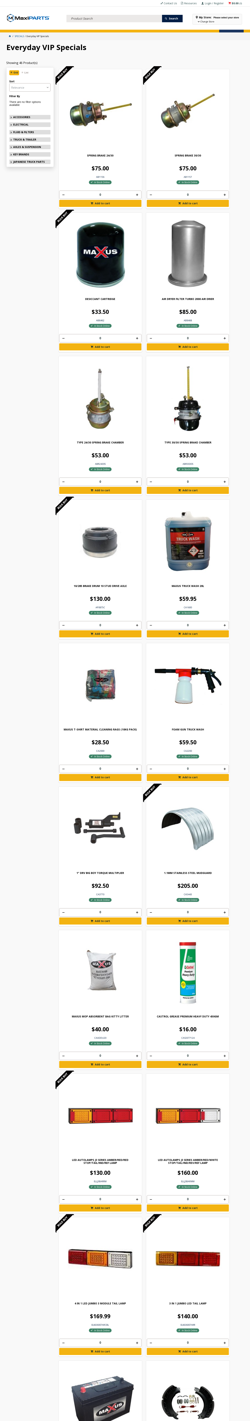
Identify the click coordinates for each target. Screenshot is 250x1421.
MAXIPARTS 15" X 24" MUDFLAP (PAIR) (126, 1041)
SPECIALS (124, 27)
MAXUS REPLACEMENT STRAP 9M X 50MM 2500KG (173, 732)
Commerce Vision (145, 1416)
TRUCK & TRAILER (67, 27)
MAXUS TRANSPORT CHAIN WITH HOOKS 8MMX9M (126, 835)
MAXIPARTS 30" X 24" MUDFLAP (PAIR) (220, 1143)
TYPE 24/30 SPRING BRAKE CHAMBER (80, 216)
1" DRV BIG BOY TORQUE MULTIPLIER (173, 318)
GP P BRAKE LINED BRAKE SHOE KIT (126, 629)
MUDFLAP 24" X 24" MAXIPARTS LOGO (80, 1143)
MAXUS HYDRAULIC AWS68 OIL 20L (127, 732)
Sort (11, 81)
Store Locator (140, 27)
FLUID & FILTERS (48, 27)
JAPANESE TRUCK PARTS (29, 162)
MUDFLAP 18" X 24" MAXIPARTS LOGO (173, 1041)
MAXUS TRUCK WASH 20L (220, 214)
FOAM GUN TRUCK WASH (127, 316)
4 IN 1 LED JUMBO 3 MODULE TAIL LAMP (80, 527)
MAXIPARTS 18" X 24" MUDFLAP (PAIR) (220, 1041)
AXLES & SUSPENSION (89, 27)
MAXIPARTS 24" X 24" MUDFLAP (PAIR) (126, 1143)
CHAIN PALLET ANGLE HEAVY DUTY (173, 835)
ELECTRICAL (31, 27)
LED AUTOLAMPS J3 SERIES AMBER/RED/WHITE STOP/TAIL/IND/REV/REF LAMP (220, 424)
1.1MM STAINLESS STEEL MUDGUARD (220, 318)
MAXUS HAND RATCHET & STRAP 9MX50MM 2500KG (80, 835)
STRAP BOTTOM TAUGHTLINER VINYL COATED (220, 836)
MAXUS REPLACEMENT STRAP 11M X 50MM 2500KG (220, 732)
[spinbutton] (80, 150)
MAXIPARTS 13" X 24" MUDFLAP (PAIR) (220, 938)
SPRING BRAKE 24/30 (80, 111)
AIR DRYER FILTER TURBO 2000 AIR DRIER (220, 113)
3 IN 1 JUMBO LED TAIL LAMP (126, 525)
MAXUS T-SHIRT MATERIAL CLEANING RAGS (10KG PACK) (80, 319)
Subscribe (232, 1317)
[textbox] (114, 14)
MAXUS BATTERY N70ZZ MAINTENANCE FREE (173, 527)
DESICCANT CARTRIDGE (174, 111)
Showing (21, 63)
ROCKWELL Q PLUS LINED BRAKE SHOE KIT (80, 732)
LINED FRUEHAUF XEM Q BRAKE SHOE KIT (220, 527)
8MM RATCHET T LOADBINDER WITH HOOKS (80, 938)
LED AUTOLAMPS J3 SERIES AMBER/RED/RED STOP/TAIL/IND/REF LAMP (173, 422)
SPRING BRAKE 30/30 (127, 111)
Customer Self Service (118, 1416)
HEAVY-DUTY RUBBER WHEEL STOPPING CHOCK (126, 1246)
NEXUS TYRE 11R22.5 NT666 (80, 1244)
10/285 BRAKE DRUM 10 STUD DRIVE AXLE (173, 216)
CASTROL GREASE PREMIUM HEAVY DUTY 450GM (127, 421)
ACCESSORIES (15, 27)
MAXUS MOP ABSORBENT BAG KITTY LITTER (80, 421)
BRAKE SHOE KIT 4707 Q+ (220, 628)
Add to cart (82, 159)
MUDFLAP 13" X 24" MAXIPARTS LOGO (173, 938)
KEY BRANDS (109, 27)
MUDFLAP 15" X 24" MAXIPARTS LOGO (80, 1041)
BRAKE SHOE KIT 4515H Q (173, 628)
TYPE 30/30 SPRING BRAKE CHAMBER (126, 216)
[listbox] (29, 87)
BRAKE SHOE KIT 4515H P (80, 628)
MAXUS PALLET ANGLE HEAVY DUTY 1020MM (126, 938)
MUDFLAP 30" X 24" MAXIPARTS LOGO (173, 1143)
